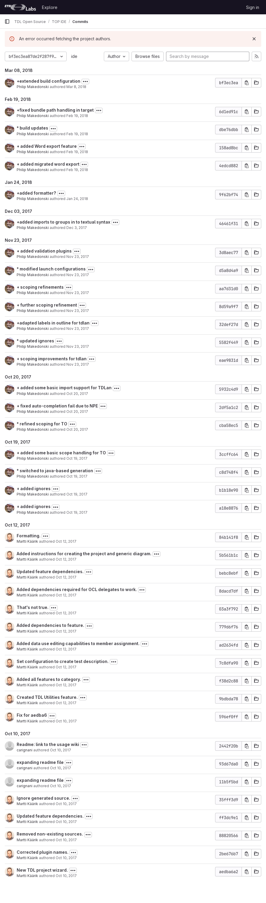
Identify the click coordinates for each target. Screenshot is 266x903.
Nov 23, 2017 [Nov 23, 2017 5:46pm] (77, 292)
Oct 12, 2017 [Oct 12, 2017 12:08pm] (66, 559)
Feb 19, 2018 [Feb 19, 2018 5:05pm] (77, 169)
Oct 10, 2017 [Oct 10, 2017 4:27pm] (60, 750)
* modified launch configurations (51, 268)
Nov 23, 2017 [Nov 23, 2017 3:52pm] (77, 364)
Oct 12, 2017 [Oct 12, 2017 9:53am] (66, 613)
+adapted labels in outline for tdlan (53, 322)
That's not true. (32, 607)
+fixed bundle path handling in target (55, 110)
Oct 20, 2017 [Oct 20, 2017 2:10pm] (77, 393)
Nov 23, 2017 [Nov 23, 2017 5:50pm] (77, 256)
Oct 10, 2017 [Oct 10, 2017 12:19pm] (66, 721)
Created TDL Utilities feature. (47, 697)
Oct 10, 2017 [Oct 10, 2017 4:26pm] (60, 768)
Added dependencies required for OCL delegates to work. (77, 589)
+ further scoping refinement (47, 304)
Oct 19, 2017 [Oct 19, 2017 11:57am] (76, 494)
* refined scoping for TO (42, 423)
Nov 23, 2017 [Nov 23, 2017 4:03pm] (77, 328)
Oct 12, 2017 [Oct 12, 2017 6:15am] (66, 703)
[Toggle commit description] (85, 81)
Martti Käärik (27, 541)
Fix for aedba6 (32, 715)
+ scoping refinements (40, 287)
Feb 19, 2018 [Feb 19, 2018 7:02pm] (77, 115)
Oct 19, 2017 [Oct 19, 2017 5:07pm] (76, 458)
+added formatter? (36, 193)
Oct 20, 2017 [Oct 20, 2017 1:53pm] (77, 411)
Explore (49, 7)
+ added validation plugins (44, 250)
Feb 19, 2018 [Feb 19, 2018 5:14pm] (77, 152)
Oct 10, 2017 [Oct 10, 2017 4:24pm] (60, 786)
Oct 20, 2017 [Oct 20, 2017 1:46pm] (77, 429)
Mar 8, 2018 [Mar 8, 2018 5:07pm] (76, 86)
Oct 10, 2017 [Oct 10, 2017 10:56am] (66, 858)
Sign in (252, 7)
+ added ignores (34, 488)
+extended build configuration (48, 81)
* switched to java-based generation (55, 470)
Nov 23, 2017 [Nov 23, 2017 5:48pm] (77, 275)
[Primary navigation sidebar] (7, 21)
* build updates (32, 127)
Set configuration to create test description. (63, 661)
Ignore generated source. (43, 798)
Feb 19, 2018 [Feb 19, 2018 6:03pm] (77, 134)
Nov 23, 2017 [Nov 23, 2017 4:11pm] (77, 310)
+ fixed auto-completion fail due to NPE (57, 405)
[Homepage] (20, 7)
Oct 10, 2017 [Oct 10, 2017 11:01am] (66, 804)
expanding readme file (40, 762)
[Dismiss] (254, 38)
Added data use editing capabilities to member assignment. (78, 643)
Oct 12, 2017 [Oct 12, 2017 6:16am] (66, 685)
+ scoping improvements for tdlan (52, 358)
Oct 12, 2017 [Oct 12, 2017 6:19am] (66, 667)
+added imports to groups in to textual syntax (63, 221)
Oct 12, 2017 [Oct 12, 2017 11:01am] (66, 577)
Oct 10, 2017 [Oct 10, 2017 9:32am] (66, 875)
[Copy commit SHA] (246, 82)
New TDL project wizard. (42, 870)
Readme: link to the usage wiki (48, 744)
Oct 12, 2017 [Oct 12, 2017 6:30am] (66, 631)
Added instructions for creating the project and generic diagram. (84, 553)
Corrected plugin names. (42, 852)
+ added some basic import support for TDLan (64, 387)
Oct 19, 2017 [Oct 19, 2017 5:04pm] (76, 476)
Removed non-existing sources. (50, 833)
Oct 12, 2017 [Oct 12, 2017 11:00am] (66, 595)
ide (74, 56)
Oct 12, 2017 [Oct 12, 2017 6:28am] (66, 649)
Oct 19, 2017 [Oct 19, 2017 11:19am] (76, 512)
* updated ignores (35, 340)
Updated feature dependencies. (50, 571)
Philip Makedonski (33, 86)
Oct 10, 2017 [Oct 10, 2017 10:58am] (66, 840)
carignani (24, 750)
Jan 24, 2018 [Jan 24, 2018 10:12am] (77, 198)
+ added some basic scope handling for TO (61, 452)
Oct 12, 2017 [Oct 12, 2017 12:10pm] (66, 541)
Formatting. (28, 535)
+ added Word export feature (47, 146)
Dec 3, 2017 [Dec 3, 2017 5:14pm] (76, 227)
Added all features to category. (49, 679)
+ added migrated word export (48, 164)
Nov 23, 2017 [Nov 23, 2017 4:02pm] (77, 346)
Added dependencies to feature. (50, 625)
